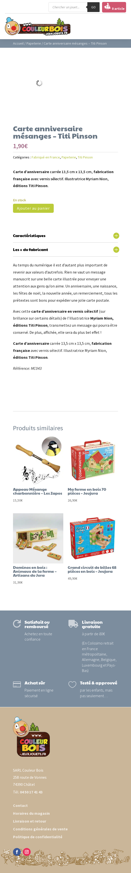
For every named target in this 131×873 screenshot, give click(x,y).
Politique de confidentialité (37, 836)
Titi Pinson (85, 157)
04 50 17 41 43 (31, 791)
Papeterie (33, 43)
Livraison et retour (29, 821)
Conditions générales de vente (40, 828)
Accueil (18, 43)
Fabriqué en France (46, 157)
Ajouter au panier (33, 208)
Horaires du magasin (31, 813)
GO (93, 7)
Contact (20, 805)
